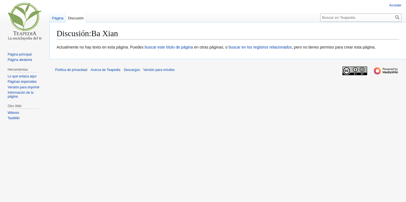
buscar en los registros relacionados (260, 47)
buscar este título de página (169, 47)
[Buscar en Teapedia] (360, 17)
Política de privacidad (71, 70)
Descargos (132, 70)
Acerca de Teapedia (105, 70)
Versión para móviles (158, 70)
